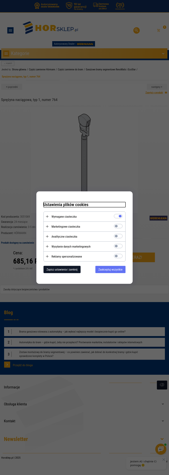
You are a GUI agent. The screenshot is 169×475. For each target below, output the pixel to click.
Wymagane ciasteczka (64, 216)
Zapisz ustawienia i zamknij (62, 269)
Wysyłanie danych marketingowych (71, 246)
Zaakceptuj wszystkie (110, 269)
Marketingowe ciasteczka (66, 226)
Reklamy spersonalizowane (67, 256)
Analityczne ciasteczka (64, 236)
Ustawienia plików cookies (65, 204)
